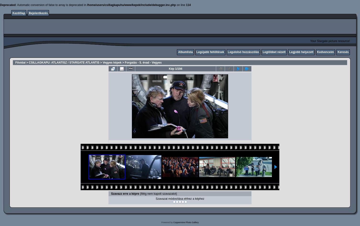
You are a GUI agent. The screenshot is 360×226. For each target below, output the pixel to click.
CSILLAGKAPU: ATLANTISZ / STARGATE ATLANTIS (64, 62)
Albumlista (185, 52)
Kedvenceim (325, 52)
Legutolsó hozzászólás (243, 52)
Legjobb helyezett (301, 52)
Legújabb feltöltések (210, 52)
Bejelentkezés (38, 13)
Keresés (343, 52)
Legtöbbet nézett (274, 52)
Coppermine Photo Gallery (186, 222)
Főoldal (20, 62)
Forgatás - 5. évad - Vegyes (143, 62)
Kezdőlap (18, 13)
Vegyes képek (112, 62)
